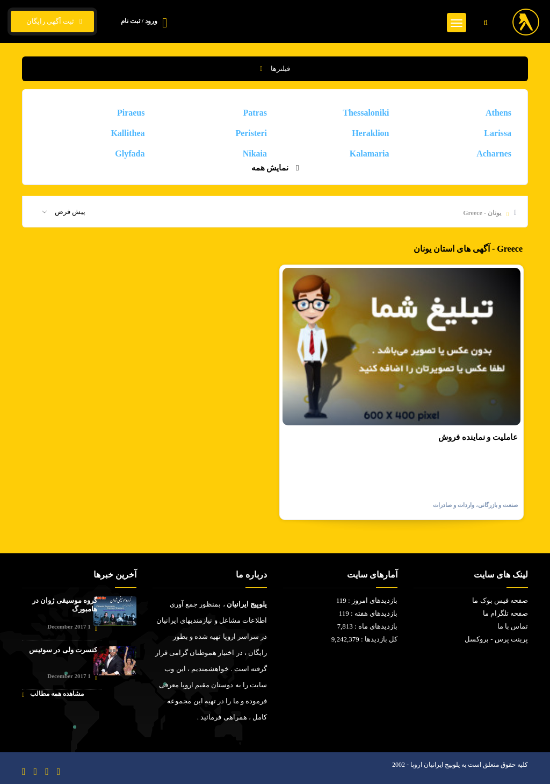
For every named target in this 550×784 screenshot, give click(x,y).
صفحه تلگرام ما (506, 613)
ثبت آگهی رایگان (52, 21)
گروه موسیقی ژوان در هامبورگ (64, 604)
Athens (498, 112)
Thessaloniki (366, 112)
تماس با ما (513, 626)
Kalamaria (369, 153)
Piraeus (131, 112)
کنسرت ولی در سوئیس (63, 650)
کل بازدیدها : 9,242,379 (364, 639)
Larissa (497, 133)
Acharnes (493, 153)
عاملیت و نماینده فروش (478, 437)
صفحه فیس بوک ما (500, 600)
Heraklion (370, 133)
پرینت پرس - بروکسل (496, 639)
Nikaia (255, 153)
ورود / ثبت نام (139, 21)
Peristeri (251, 133)
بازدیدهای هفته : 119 (368, 613)
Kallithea (127, 133)
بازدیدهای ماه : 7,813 (367, 626)
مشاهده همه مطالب (53, 694)
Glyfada (129, 153)
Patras (255, 112)
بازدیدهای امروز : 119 (366, 600)
